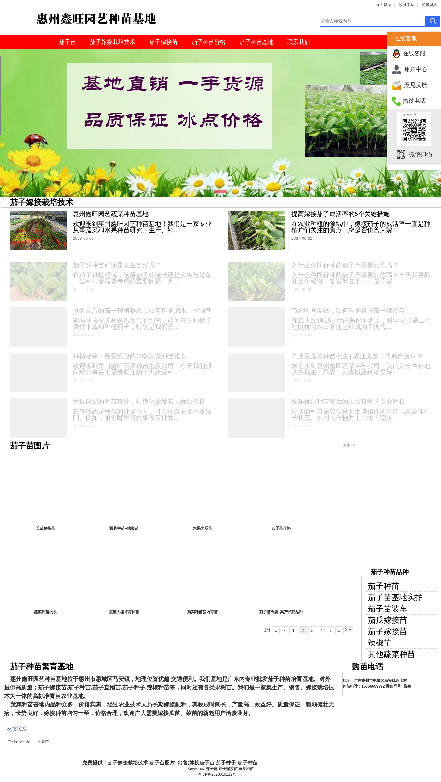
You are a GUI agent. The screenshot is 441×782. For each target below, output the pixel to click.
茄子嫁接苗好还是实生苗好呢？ (117, 266)
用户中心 (415, 69)
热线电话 (414, 101)
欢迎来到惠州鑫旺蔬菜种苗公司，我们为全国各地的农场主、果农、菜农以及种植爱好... (360, 370)
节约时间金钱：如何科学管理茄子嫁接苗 (348, 312)
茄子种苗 (383, 586)
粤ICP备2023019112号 (216, 774)
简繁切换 (429, 5)
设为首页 (383, 5)
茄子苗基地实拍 (395, 597)
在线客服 (414, 53)
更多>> (349, 445)
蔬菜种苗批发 (45, 612)
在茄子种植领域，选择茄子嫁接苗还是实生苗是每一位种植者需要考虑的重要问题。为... (142, 279)
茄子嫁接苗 (163, 42)
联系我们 (298, 42)
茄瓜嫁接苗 (387, 620)
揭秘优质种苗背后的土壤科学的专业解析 (348, 403)
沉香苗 (43, 741)
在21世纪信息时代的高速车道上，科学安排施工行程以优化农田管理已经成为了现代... (361, 325)
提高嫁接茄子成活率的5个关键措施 (340, 213)
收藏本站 (406, 5)
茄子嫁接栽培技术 (112, 42)
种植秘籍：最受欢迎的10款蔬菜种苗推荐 (130, 357)
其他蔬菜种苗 (391, 654)
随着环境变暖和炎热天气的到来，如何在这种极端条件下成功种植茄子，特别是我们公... (142, 325)
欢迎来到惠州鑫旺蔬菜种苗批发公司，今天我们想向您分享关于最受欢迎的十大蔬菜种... (142, 370)
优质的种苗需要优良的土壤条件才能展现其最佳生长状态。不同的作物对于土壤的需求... (360, 416)
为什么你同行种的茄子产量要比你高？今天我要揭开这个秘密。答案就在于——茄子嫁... (360, 279)
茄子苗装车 (387, 608)
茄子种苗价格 (208, 42)
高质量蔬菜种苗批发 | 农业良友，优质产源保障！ (360, 357)
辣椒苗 (379, 643)
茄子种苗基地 (256, 42)
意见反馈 (415, 85)
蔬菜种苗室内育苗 (202, 612)
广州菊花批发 (18, 741)
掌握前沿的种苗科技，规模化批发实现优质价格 (139, 403)
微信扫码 (420, 154)
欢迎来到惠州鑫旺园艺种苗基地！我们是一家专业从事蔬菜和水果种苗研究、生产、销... (142, 226)
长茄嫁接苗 (45, 528)
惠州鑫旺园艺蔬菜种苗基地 (111, 213)
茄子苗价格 (281, 528)
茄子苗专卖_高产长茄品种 (281, 612)
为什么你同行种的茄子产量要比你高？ (345, 266)
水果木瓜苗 (202, 528)
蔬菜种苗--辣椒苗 (123, 528)
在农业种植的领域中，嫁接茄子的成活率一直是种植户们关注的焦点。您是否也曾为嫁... (360, 226)
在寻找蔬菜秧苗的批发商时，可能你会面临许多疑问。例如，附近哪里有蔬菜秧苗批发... (142, 416)
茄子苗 (67, 42)
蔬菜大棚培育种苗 (124, 612)
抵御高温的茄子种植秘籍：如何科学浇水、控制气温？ (142, 315)
